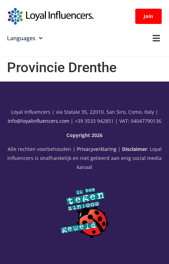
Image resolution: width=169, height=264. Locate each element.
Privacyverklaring (96, 149)
